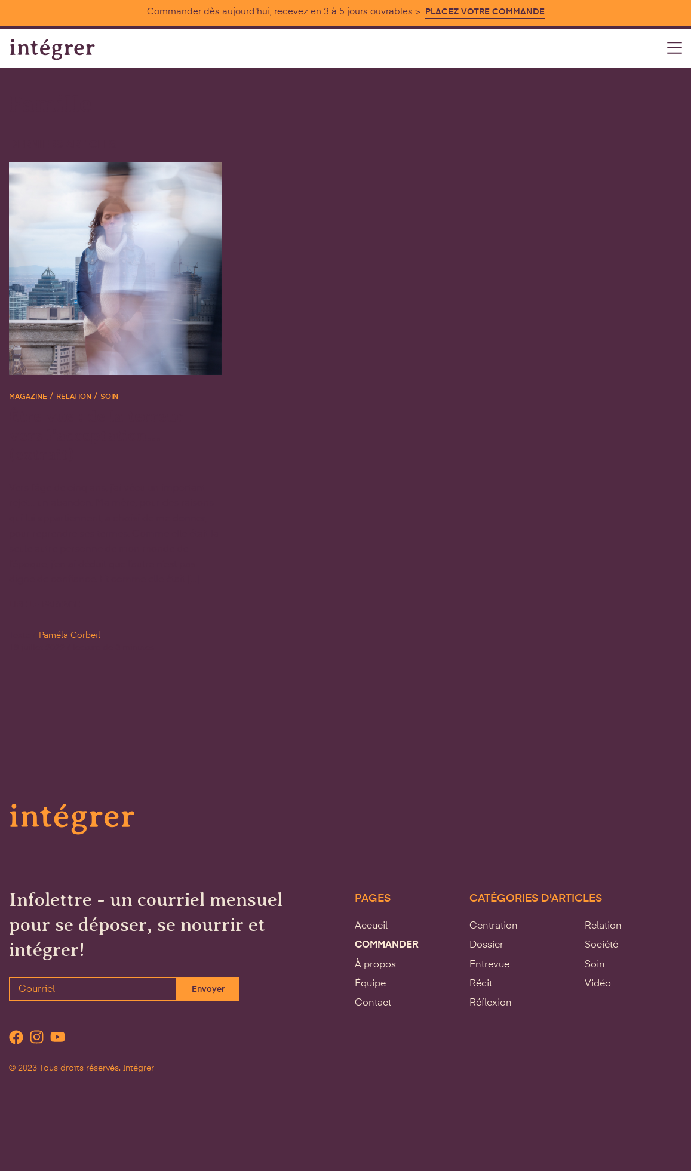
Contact (373, 1003)
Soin (109, 397)
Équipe (370, 984)
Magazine (28, 397)
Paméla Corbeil (69, 635)
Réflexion (490, 1003)
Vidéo (598, 984)
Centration (493, 926)
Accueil (371, 926)
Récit (480, 984)
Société (601, 945)
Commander (387, 945)
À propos (375, 965)
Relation (73, 397)
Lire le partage (44, 605)
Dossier (486, 945)
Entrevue (489, 965)
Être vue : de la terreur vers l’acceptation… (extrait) (96, 435)
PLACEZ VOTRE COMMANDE (485, 12)
